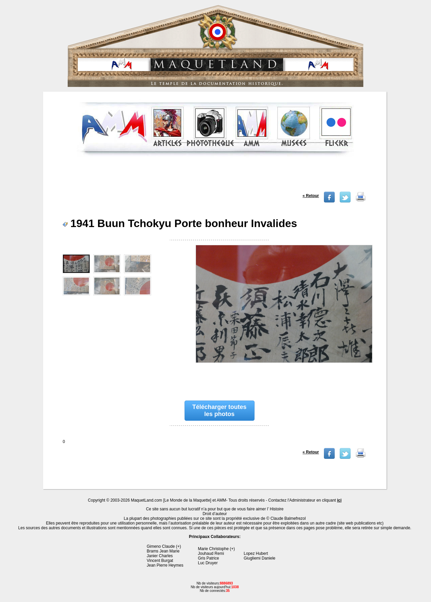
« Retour (311, 195)
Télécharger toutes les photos (219, 410)
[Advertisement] (215, 176)
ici (339, 500)
